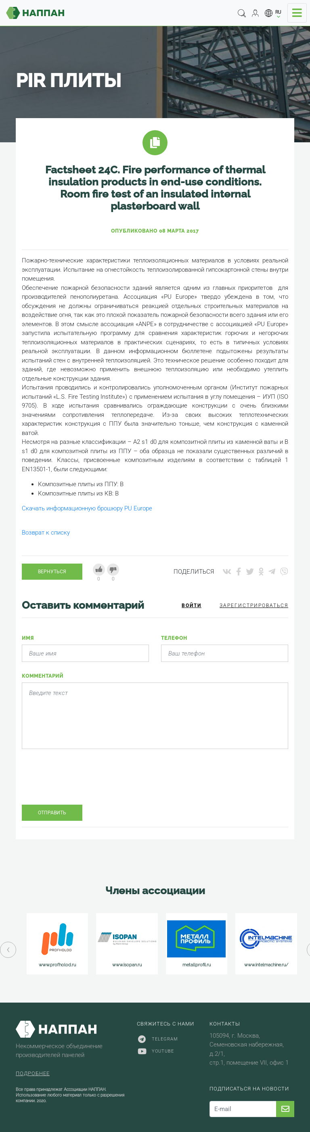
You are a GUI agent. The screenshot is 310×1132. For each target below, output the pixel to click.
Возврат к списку (46, 532)
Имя (28, 638)
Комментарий (42, 676)
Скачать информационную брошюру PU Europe (87, 508)
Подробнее (33, 1073)
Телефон (174, 638)
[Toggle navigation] (297, 13)
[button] (273, 13)
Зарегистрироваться (254, 605)
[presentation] (83, 783)
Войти (191, 605)
